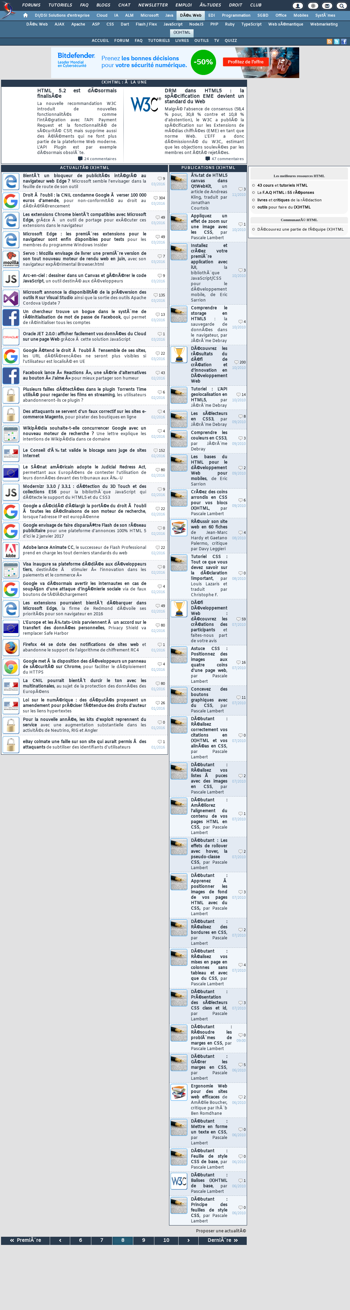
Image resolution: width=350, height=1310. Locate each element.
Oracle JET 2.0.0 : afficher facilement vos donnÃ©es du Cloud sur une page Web (84, 337)
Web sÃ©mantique (285, 24)
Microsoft (149, 15)
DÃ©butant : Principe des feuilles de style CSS (209, 1210)
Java (169, 15)
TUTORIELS (159, 40)
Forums (31, 5)
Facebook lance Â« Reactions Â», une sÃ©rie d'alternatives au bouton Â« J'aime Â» (84, 375)
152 (159, 451)
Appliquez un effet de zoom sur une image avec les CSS (209, 227)
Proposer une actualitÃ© (221, 1231)
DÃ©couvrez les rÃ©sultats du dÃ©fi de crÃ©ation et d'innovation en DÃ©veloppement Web (209, 365)
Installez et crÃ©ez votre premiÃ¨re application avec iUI (209, 273)
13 (160, 315)
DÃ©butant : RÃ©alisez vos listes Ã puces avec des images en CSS (209, 778)
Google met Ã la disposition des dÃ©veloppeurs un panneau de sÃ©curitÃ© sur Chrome (84, 667)
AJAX (59, 24)
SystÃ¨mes (325, 15)
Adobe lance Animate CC (84, 550)
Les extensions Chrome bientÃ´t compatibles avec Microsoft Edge (84, 220)
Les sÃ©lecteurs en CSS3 (209, 419)
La (285, 192)
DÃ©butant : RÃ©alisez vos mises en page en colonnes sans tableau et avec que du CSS (209, 968)
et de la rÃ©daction (289, 200)
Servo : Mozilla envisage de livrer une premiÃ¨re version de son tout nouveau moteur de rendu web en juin (84, 259)
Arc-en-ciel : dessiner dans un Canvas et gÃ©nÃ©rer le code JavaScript (84, 278)
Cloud (101, 15)
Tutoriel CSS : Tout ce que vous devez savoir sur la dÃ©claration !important (209, 576)
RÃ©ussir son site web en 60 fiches (209, 535)
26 (160, 703)
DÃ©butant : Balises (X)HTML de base (209, 1184)
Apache (78, 24)
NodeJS (196, 24)
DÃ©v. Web (190, 15)
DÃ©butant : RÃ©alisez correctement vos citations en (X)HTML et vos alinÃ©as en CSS (209, 738)
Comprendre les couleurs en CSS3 (209, 441)
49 (160, 218)
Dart (125, 24)
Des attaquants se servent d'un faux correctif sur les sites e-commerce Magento (84, 414)
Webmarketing (324, 24)
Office (281, 15)
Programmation (236, 15)
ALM (129, 15)
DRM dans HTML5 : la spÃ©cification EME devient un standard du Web (204, 122)
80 (160, 470)
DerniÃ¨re (223, 1240)
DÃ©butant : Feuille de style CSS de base (209, 1159)
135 (159, 295)
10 (166, 1240)
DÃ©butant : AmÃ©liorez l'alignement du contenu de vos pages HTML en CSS (209, 817)
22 (160, 354)
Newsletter (153, 5)
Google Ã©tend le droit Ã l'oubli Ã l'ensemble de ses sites (84, 356)
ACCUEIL (100, 40)
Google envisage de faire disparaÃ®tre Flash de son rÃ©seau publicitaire (84, 531)
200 (240, 362)
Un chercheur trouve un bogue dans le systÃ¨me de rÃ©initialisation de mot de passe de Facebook (84, 317)
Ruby (229, 24)
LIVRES (182, 40)
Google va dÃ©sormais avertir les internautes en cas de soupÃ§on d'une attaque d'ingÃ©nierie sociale (84, 589)
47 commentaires (225, 159)
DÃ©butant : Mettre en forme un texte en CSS (209, 1132)
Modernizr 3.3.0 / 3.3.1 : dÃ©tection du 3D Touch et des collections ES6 (84, 492)
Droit (235, 5)
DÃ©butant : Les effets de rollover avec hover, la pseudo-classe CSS (209, 854)
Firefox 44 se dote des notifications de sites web (84, 647)
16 (241, 663)
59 (241, 619)
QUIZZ (231, 40)
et (282, 185)
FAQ (84, 5)
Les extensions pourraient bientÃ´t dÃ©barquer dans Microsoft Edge (84, 609)
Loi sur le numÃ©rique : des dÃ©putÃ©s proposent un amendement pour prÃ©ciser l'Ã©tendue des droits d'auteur (84, 706)
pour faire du (283, 207)
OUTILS (201, 40)
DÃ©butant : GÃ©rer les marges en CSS (209, 1067)
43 (160, 373)
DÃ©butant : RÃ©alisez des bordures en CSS (209, 932)
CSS (110, 24)
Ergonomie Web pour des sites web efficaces (209, 1100)
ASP (96, 24)
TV (216, 40)
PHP (214, 24)
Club (255, 5)
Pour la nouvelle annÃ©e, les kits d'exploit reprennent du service (84, 725)
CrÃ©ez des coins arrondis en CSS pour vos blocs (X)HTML (209, 503)
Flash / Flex (146, 24)
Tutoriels (60, 5)
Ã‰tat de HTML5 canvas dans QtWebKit (209, 192)
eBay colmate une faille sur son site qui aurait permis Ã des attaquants (84, 744)
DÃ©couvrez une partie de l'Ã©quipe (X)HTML (300, 229)
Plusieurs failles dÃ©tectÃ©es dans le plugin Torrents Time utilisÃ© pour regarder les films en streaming (84, 395)
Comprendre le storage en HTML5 (209, 325)
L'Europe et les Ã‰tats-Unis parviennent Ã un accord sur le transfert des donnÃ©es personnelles (84, 628)
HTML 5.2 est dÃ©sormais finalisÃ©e (77, 122)
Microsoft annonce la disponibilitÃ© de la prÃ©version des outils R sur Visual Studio (84, 298)
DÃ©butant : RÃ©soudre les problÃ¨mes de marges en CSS (211, 1038)
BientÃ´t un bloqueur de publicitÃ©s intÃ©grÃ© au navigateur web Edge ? (84, 181)
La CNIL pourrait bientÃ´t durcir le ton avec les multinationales (84, 686)
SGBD (263, 15)
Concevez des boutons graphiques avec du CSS (209, 700)
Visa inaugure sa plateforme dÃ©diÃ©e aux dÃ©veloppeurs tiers (84, 570)
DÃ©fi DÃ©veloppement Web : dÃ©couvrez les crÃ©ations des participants (209, 622)
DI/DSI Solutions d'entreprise (62, 15)
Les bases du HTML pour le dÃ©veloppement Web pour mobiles (209, 470)
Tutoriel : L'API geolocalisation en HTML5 (209, 398)
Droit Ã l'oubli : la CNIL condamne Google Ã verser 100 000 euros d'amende (84, 201)
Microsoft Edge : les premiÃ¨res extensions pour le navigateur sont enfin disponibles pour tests (84, 240)
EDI (211, 15)
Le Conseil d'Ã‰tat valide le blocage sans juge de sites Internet (84, 453)
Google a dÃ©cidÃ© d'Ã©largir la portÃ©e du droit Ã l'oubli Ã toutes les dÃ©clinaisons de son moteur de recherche (84, 512)
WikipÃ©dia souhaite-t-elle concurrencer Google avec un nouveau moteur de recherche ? (84, 434)
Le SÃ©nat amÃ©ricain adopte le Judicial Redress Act (84, 473)
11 (241, 698)
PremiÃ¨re (25, 1240)
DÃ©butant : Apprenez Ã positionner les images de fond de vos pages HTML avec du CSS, (209, 895)
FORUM (121, 40)
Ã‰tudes (210, 5)
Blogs (103, 5)
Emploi (183, 5)
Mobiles (300, 15)
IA (116, 15)
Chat (124, 5)
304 (159, 198)
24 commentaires (97, 159)
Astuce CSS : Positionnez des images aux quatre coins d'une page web (209, 665)
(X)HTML (181, 32)
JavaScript (173, 24)
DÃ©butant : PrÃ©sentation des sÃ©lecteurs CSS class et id (209, 1005)
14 (241, 395)
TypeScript (251, 24)
